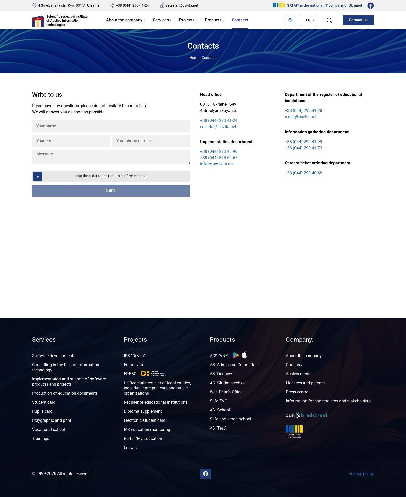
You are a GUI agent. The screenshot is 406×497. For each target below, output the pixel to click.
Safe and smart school (230, 419)
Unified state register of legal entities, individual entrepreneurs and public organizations (157, 388)
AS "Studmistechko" (228, 382)
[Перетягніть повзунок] (111, 176)
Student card (43, 402)
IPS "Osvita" (134, 355)
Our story (294, 364)
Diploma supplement (143, 411)
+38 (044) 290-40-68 (303, 173)
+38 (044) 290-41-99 (303, 141)
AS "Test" (218, 428)
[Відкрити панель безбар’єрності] (290, 20)
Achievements (298, 373)
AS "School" (220, 410)
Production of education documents (65, 393)
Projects (186, 20)
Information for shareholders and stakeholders (328, 401)
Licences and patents (305, 382)
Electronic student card (144, 420)
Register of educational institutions (155, 402)
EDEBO (130, 373)
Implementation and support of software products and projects (69, 382)
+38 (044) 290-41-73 (303, 148)
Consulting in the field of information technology (65, 367)
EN (308, 20)
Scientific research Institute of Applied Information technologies (67, 20)
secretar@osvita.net (182, 5)
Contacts (240, 20)
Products (213, 20)
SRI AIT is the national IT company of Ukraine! (324, 5)
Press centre (297, 391)
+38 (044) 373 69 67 (218, 157)
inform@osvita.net (217, 164)
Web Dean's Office (226, 391)
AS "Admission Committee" (234, 364)
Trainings (40, 438)
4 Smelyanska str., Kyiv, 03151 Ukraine (68, 5)
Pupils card (42, 411)
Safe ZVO (218, 401)
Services (161, 20)
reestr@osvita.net (300, 116)
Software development (52, 355)
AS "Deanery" (222, 373)
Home (194, 58)
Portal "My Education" (143, 438)
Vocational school (48, 429)
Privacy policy (361, 473)
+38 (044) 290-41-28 (303, 110)
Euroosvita (133, 364)
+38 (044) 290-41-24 (132, 5)
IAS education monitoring (147, 429)
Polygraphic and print (51, 420)
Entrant (130, 447)
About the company (124, 20)
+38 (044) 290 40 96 (218, 151)
